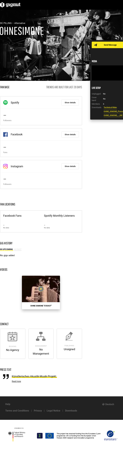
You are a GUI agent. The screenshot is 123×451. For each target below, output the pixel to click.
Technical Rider (110, 107)
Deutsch (109, 404)
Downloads (71, 410)
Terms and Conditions (17, 410)
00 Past (17, 249)
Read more (16, 381)
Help (7, 404)
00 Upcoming (6, 249)
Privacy (38, 410)
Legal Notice (53, 410)
